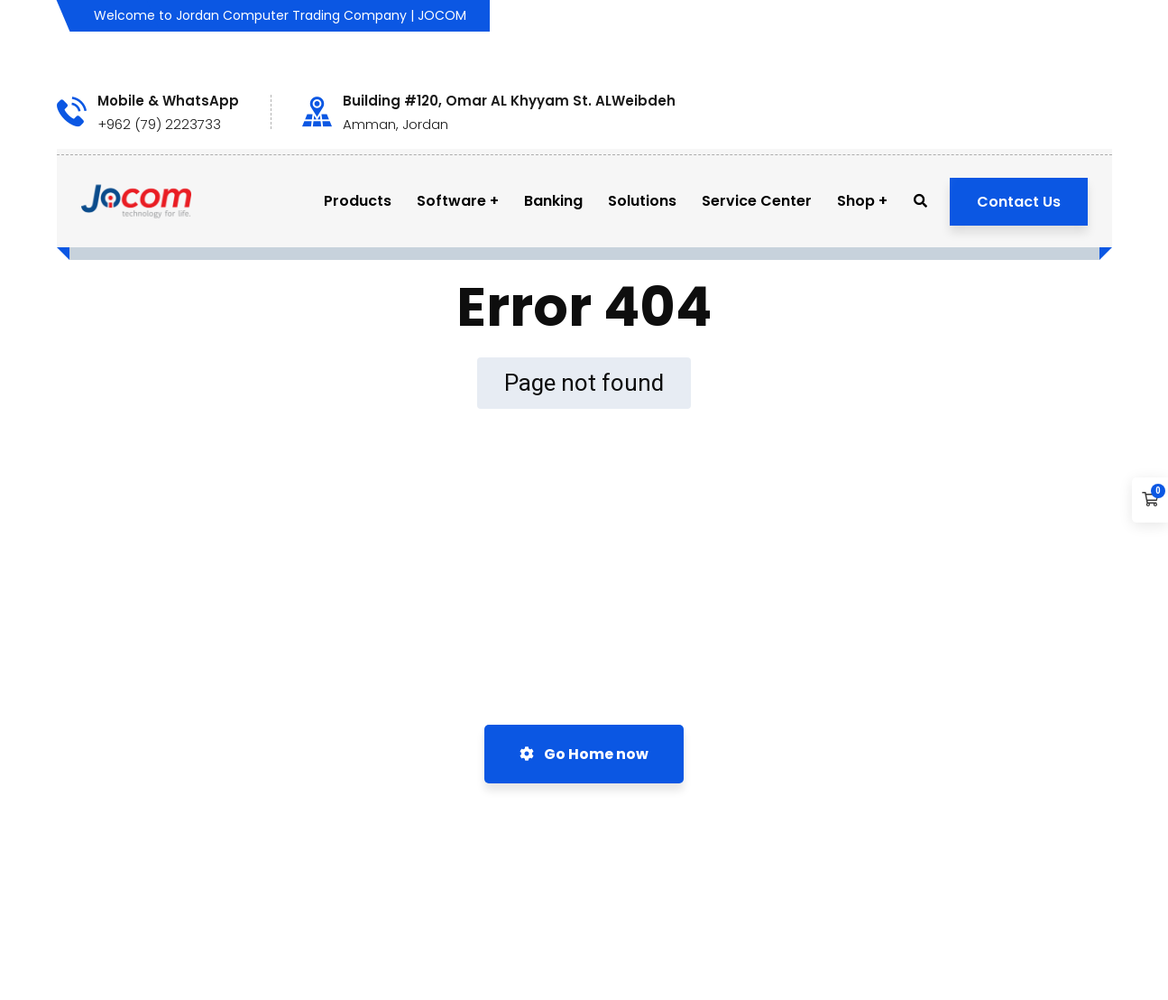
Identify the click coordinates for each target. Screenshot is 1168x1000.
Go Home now (584, 754)
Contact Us (1019, 201)
